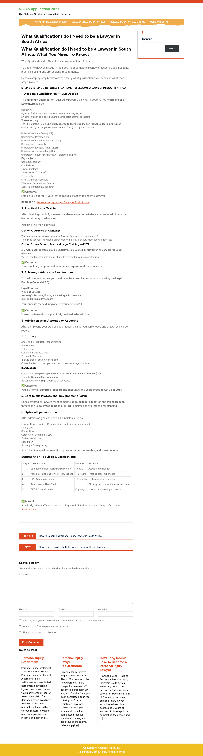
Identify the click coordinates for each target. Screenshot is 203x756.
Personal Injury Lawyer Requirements (72, 662)
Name (23, 609)
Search (147, 39)
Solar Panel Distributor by (101, 751)
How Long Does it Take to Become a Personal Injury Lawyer (113, 664)
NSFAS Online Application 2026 (88, 22)
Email (62, 609)
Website (102, 609)
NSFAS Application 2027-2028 (50, 22)
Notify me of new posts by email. (40, 632)
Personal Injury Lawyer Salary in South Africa (63, 202)
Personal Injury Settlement (32, 660)
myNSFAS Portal (159, 22)
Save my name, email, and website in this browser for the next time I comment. (63, 620)
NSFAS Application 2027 (39, 9)
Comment (25, 574)
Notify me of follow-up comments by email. (45, 626)
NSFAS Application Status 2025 (127, 22)
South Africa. (29, 509)
